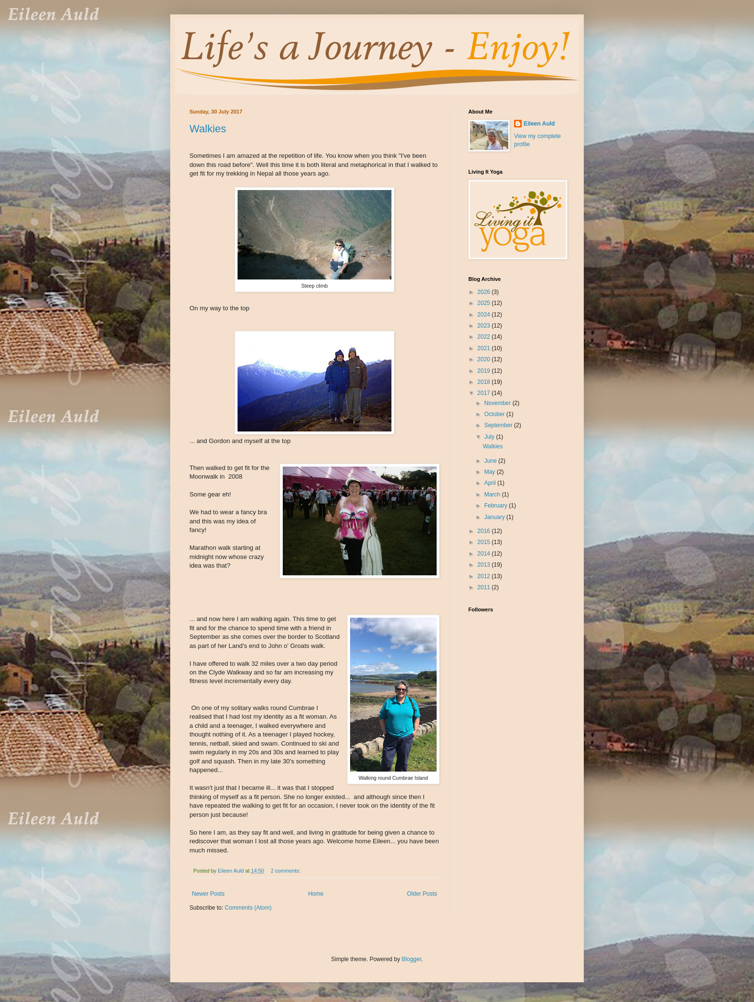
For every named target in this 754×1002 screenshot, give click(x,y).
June (491, 460)
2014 (485, 553)
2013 (485, 564)
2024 (485, 314)
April (490, 483)
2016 (485, 531)
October (495, 414)
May (490, 472)
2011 (485, 587)
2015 (485, 542)
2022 (485, 336)
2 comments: (286, 871)
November (498, 403)
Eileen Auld (539, 123)
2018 (485, 382)
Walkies (207, 129)
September (499, 425)
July (490, 436)
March (493, 494)
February (496, 505)
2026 (485, 292)
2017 (485, 393)
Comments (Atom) (248, 907)
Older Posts (422, 893)
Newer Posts (208, 893)
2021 (485, 348)
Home (316, 893)
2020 (485, 359)
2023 (485, 325)
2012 (485, 576)
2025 (485, 303)
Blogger (411, 959)
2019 (485, 371)
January (495, 517)
